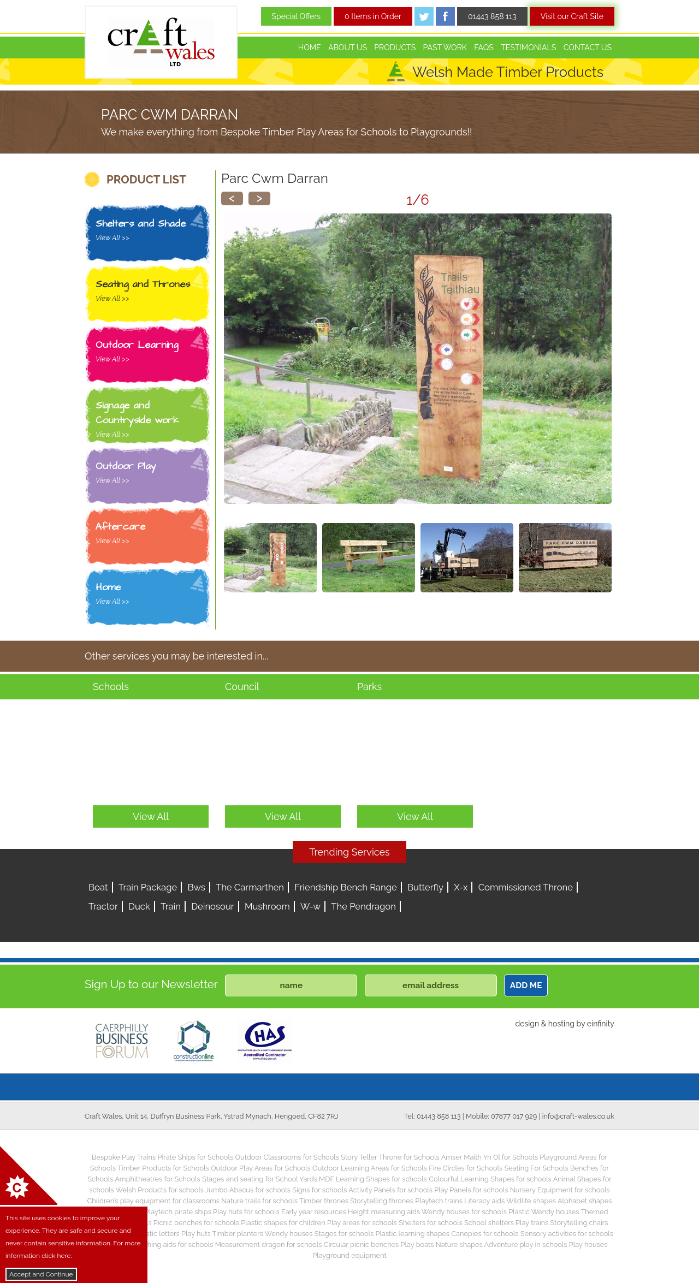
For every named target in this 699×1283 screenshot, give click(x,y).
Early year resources (313, 1212)
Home (309, 47)
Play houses (588, 1244)
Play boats (417, 1244)
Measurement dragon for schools (268, 1244)
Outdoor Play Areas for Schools (261, 1168)
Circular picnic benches (361, 1244)
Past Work (445, 47)
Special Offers (296, 16)
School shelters (489, 1223)
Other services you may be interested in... (176, 656)
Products (395, 47)
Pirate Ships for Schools (195, 1157)
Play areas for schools (362, 1223)
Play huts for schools (246, 1212)
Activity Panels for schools (390, 1190)
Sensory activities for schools (566, 1233)
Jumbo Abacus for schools (248, 1190)
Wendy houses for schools (464, 1212)
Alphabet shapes (585, 1201)
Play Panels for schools (471, 1190)
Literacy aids (484, 1201)
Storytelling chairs (579, 1223)
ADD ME (526, 985)
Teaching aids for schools (173, 1244)
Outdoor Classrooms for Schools (287, 1157)
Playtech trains (439, 1201)
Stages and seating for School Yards (259, 1179)
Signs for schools (319, 1190)
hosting (561, 1023)
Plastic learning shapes (413, 1233)
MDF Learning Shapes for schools (373, 1179)
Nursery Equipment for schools (560, 1190)
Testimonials (528, 47)
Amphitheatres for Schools (157, 1179)
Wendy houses (289, 1233)
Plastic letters (158, 1233)
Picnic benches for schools (196, 1223)
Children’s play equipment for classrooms (153, 1201)
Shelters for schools (431, 1223)
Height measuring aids (384, 1212)
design (527, 1023)
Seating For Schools (536, 1168)
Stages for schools (344, 1233)
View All (151, 816)
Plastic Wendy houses (543, 1212)
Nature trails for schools (259, 1201)
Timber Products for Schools (163, 1168)
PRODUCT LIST (146, 179)
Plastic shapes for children (283, 1223)
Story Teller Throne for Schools (390, 1157)
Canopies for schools (484, 1233)
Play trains (532, 1223)
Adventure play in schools (525, 1244)
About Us (347, 47)
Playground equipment (349, 1255)
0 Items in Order (373, 16)
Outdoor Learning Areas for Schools (369, 1168)
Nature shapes (459, 1244)
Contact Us (588, 47)
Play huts (196, 1233)
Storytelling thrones (381, 1201)
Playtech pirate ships (178, 1212)
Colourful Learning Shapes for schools (490, 1179)
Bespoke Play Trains (124, 1157)
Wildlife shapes (531, 1201)
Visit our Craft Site (572, 16)
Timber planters (237, 1233)
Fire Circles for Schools (465, 1168)
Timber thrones (323, 1201)
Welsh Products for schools (160, 1190)
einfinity (600, 1023)
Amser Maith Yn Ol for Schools (489, 1157)
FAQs (484, 47)
